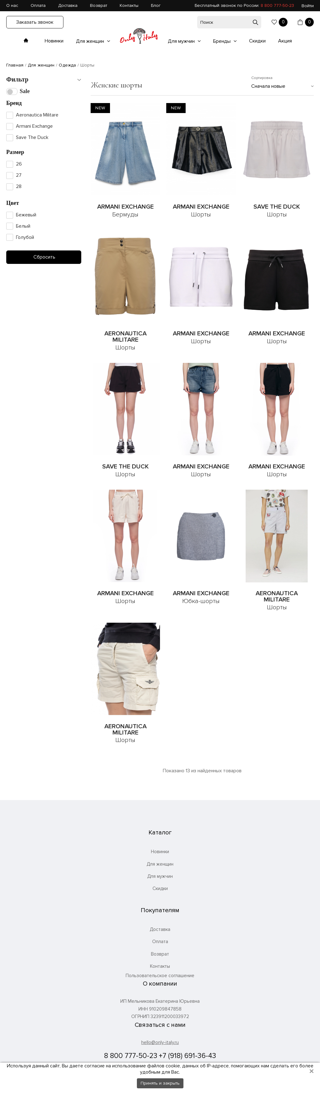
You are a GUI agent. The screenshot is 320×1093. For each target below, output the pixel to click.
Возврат (98, 5)
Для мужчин (182, 41)
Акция (285, 41)
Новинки (54, 41)
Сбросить (43, 257)
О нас (12, 5)
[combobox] (282, 86)
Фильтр (17, 79)
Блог (156, 5)
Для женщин (90, 41)
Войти (308, 5)
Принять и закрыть (160, 1083)
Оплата (38, 5)
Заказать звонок (34, 22)
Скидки (257, 41)
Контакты (129, 5)
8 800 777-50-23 (277, 5)
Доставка (68, 5)
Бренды (222, 41)
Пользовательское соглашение (160, 975)
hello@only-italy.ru (160, 1042)
